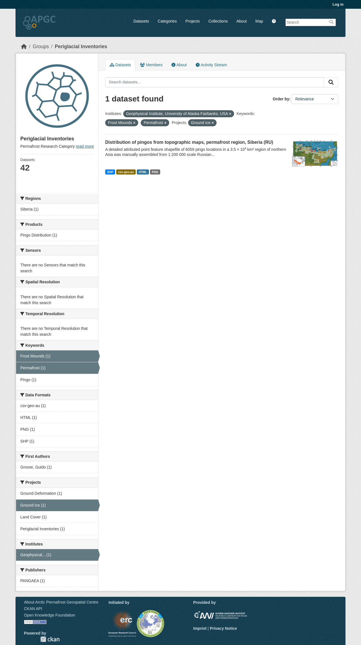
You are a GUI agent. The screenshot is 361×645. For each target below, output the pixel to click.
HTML (143, 172)
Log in (338, 4)
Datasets (141, 21)
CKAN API (33, 608)
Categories (167, 21)
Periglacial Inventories (81, 46)
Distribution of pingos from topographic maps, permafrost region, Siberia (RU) (189, 142)
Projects (193, 21)
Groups (41, 46)
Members (151, 65)
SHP (110, 172)
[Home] (24, 46)
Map (259, 21)
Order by (281, 99)
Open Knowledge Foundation (49, 615)
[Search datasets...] (214, 82)
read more (85, 146)
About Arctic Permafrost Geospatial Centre (61, 602)
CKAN (50, 639)
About (241, 21)
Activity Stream (211, 65)
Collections (218, 21)
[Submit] (331, 82)
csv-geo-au (126, 172)
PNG (155, 172)
